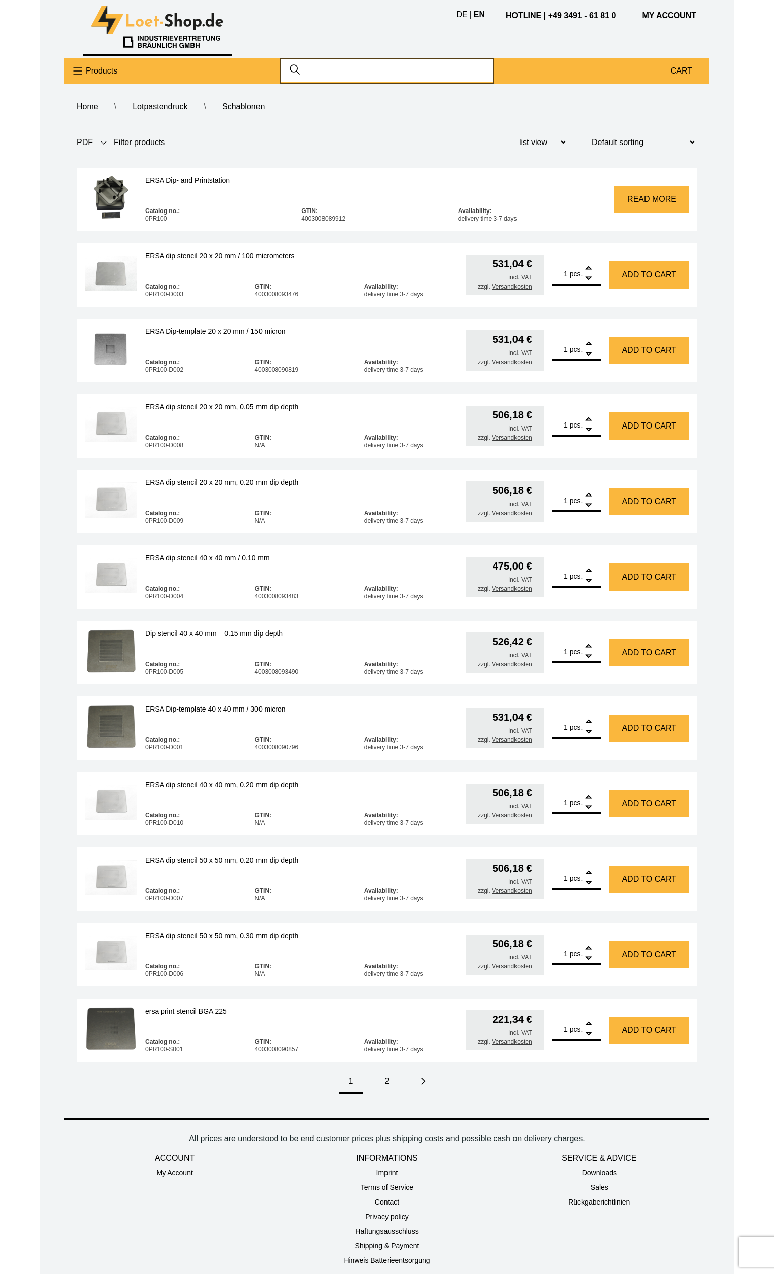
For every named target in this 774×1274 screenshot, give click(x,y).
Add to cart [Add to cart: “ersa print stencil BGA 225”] (649, 1030)
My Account (174, 1173)
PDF (85, 142)
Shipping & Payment (387, 1246)
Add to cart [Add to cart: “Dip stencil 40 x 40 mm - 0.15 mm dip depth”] (649, 652)
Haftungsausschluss (386, 1231)
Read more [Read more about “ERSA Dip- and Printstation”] (651, 199)
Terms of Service (387, 1187)
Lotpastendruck (160, 106)
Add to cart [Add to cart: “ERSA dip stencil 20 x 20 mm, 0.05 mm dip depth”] (649, 425)
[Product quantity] (560, 274)
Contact (387, 1202)
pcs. (576, 273)
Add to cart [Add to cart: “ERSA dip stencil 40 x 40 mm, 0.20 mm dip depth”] (649, 803)
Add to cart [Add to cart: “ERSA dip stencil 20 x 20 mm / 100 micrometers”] (649, 274)
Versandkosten (512, 286)
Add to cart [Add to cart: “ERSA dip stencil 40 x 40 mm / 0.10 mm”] (649, 577)
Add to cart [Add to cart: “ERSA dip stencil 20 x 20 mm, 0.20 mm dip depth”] (649, 501)
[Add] (589, 269)
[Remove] (589, 279)
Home (87, 106)
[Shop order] (638, 142)
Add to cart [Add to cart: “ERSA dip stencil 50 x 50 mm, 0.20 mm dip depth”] (649, 879)
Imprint (387, 1173)
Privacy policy (387, 1217)
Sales (599, 1187)
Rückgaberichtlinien (599, 1202)
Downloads (599, 1173)
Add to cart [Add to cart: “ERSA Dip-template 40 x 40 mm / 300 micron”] (649, 728)
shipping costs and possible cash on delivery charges (488, 1138)
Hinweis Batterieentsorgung (387, 1260)
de (461, 14)
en (479, 14)
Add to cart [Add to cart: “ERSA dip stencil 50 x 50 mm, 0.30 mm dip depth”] (649, 954)
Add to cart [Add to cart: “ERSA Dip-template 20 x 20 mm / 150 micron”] (649, 350)
